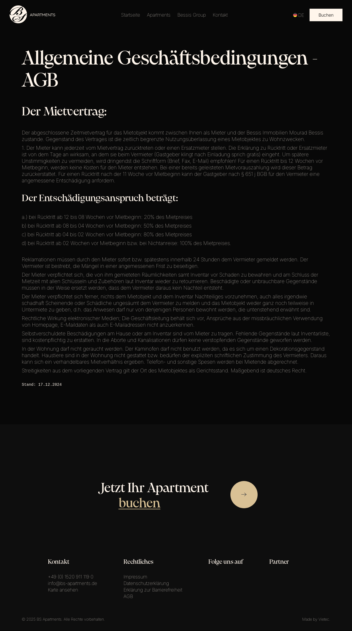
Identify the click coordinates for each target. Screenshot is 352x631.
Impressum (135, 577)
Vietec (324, 620)
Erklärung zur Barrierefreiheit (152, 590)
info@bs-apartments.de (72, 584)
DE (298, 15)
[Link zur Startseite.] (33, 21)
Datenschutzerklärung (146, 584)
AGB (128, 597)
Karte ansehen (63, 590)
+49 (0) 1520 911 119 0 (70, 577)
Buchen (326, 15)
